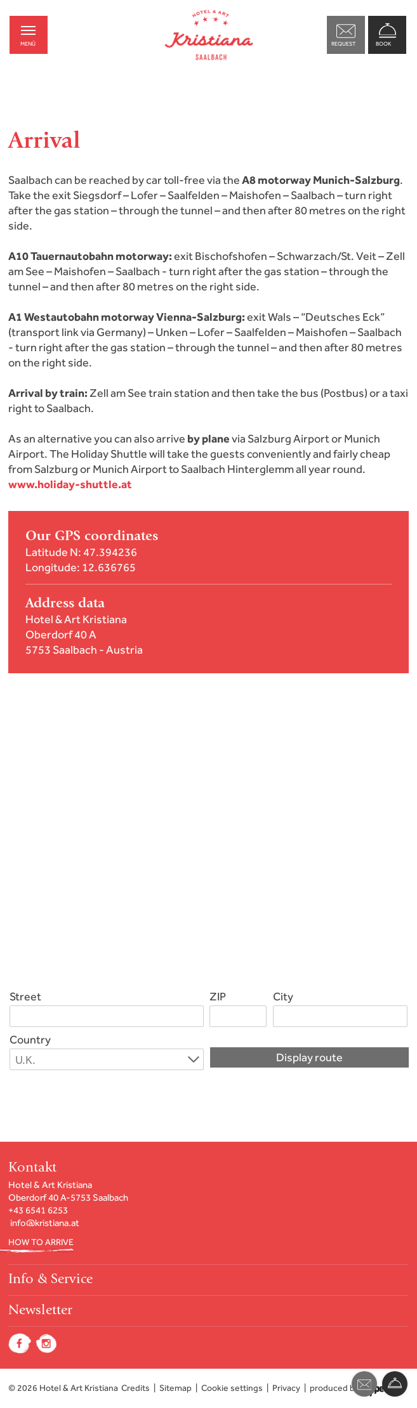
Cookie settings (232, 1388)
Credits (135, 1388)
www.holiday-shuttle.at (70, 484)
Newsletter (40, 1311)
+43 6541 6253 (38, 1210)
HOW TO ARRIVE (41, 1242)
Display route (309, 1057)
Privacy (286, 1388)
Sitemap (175, 1388)
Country (30, 1040)
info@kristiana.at (44, 1223)
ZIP (217, 997)
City (283, 997)
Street (25, 997)
